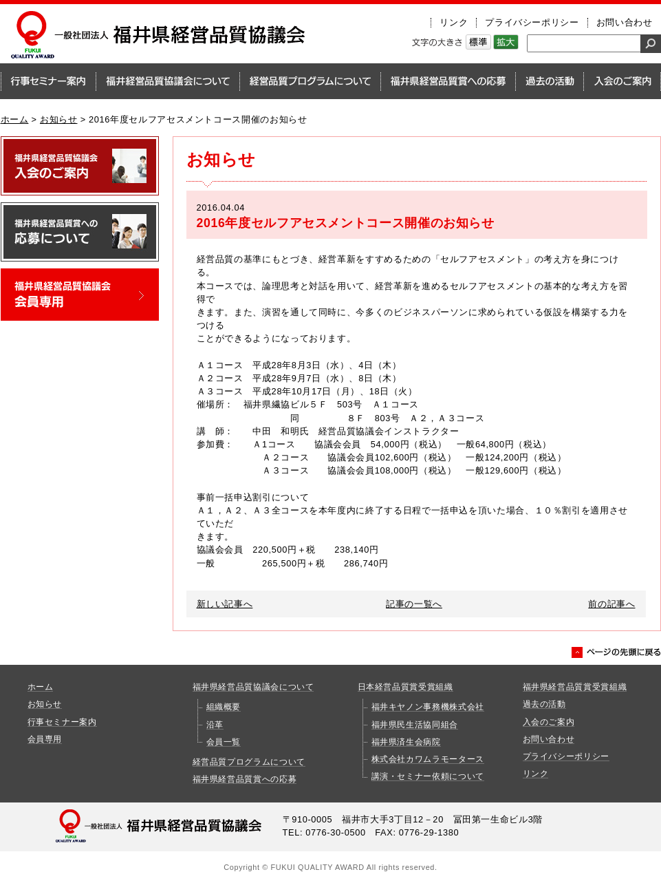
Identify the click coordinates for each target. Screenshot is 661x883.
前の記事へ (611, 604)
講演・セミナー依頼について (427, 776)
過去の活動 (544, 704)
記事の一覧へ (414, 604)
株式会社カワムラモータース (427, 759)
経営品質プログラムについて (249, 762)
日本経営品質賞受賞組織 (405, 687)
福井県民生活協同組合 (414, 725)
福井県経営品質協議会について (253, 687)
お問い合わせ (624, 22)
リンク (454, 22)
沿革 (215, 725)
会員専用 (45, 739)
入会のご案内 (549, 722)
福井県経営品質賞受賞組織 (575, 687)
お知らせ (59, 119)
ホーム (15, 119)
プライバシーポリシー (531, 22)
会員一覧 (223, 742)
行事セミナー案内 (62, 722)
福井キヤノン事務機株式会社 (427, 707)
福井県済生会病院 (406, 742)
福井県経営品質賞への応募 (245, 779)
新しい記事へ (225, 604)
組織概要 (223, 707)
